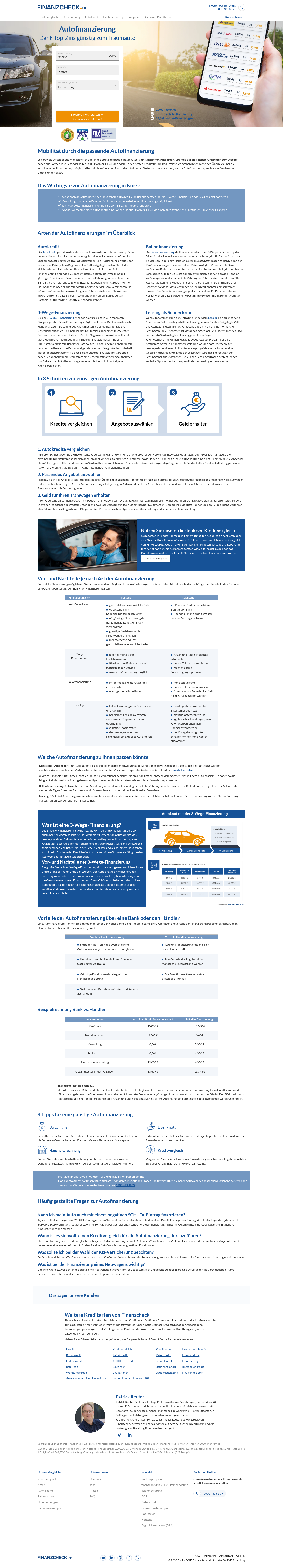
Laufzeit (62, 67)
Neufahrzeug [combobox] (66, 87)
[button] (227, 7)
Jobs (92, 1484)
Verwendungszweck (67, 82)
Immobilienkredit (193, 1366)
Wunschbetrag (65, 53)
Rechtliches (165, 17)
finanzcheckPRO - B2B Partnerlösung (165, 1484)
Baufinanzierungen (49, 1508)
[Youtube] (103, 1558)
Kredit (70, 1349)
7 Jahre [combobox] (62, 71)
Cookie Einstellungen (155, 1508)
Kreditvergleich (49, 17)
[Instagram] (120, 1558)
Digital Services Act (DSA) (157, 1525)
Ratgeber (135, 17)
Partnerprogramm (153, 1479)
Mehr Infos (213, 1443)
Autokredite (45, 1490)
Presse (94, 1490)
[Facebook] (129, 1558)
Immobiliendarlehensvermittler (132, 1378)
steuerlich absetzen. (182, 770)
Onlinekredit (74, 1361)
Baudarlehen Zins (167, 1372)
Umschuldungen (48, 1502)
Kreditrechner (164, 1349)
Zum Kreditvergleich (155, 558)
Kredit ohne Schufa (194, 1349)
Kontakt (147, 1519)
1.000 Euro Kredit (124, 1361)
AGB (144, 1496)
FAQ (92, 1496)
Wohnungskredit (76, 1372)
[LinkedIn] (112, 1558)
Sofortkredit (120, 1355)
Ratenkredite (46, 1496)
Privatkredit (73, 1355)
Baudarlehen (121, 1372)
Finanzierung (190, 1361)
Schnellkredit (164, 1361)
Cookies (240, 1555)
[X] (138, 1558)
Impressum (148, 1513)
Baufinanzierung (114, 17)
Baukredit (72, 1366)
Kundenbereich (234, 17)
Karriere (149, 17)
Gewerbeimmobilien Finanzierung (87, 1378)
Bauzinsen (119, 1366)
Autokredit (93, 17)
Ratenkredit (163, 1355)
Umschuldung (72, 17)
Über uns (95, 1479)
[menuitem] (228, 17)
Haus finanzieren (192, 1372)
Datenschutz (149, 1502)
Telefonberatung (152, 1490)
